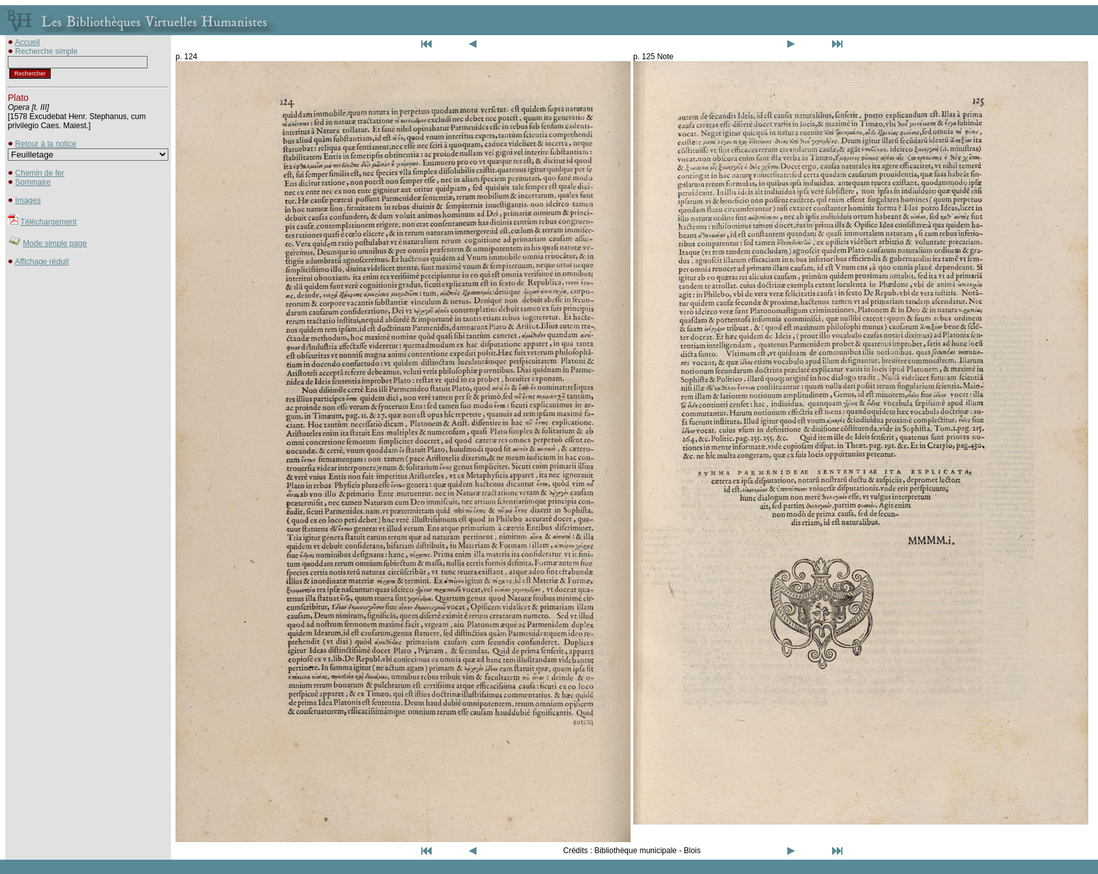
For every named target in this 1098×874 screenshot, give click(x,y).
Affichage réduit (42, 261)
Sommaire (33, 182)
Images (27, 200)
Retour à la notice (45, 143)
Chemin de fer (39, 173)
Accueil (27, 42)
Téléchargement (48, 221)
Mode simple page (54, 243)
